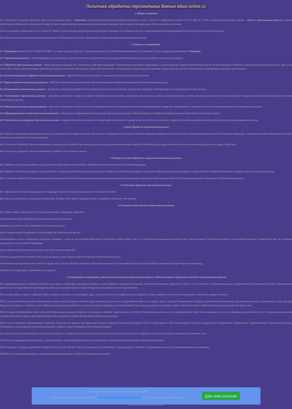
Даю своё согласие (221, 396)
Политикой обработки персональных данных (120, 397)
